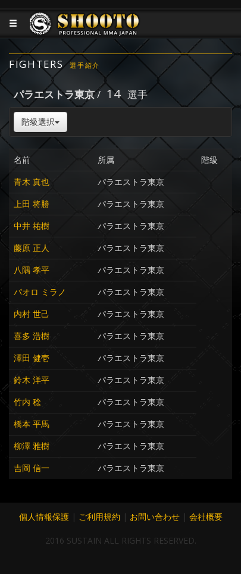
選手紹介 (85, 65)
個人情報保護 (44, 516)
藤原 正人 (31, 247)
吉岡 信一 (31, 467)
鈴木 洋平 (31, 379)
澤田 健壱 (31, 357)
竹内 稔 (27, 401)
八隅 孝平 (31, 269)
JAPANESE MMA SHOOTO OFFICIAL (84, 33)
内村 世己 (31, 313)
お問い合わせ (155, 516)
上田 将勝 (31, 203)
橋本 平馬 (31, 423)
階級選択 (40, 121)
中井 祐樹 (31, 225)
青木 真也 (31, 181)
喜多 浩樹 (31, 335)
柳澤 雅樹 (31, 445)
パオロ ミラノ (40, 291)
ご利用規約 (99, 516)
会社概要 (206, 516)
